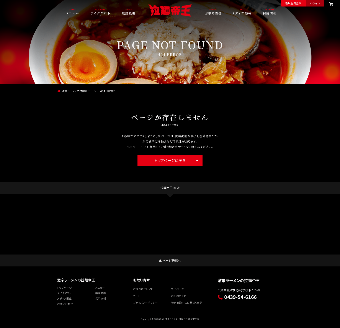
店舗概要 (128, 13)
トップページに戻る (169, 160)
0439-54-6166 (237, 296)
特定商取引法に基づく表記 (186, 302)
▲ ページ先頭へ (170, 260)
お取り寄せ (213, 13)
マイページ (177, 289)
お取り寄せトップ (143, 289)
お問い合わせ (65, 304)
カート (136, 296)
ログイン (315, 3)
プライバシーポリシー (145, 302)
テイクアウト (100, 13)
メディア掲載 (241, 13)
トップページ (64, 287)
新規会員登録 (293, 3)
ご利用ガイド (178, 296)
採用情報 (269, 13)
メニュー (72, 13)
